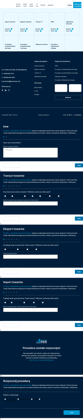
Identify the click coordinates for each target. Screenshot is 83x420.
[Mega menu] (25, 5)
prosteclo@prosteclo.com (11, 81)
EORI (56, 66)
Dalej (79, 165)
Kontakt (36, 94)
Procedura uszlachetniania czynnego (66, 73)
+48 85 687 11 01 (8, 73)
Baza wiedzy (38, 87)
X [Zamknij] (0, 170)
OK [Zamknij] (1, 376)
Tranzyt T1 (37, 73)
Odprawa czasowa (60, 76)
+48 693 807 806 (9, 77)
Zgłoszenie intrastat (40, 76)
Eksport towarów (39, 69)
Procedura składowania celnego (65, 80)
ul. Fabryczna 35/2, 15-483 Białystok (15, 70)
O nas (36, 91)
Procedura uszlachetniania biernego (66, 69)
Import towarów (39, 66)
